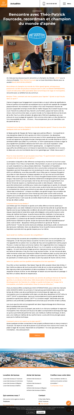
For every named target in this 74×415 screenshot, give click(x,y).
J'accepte (41, 412)
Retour (37, 335)
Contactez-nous (56, 386)
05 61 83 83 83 (50, 3)
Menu (67, 3)
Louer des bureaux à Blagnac (12, 383)
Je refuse (31, 412)
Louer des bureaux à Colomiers (13, 381)
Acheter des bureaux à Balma (36, 390)
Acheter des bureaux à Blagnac (37, 388)
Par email (43, 404)
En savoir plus (8, 405)
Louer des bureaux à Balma (11, 385)
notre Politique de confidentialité (34, 409)
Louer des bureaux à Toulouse (12, 378)
